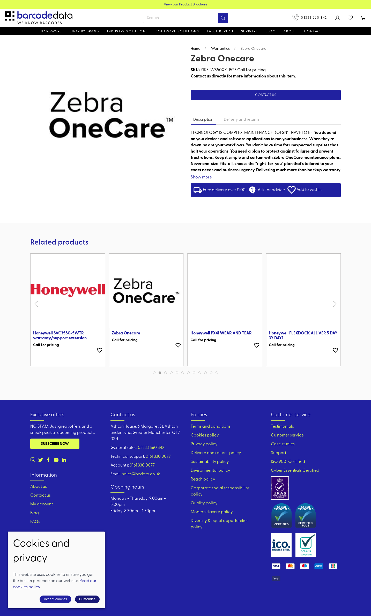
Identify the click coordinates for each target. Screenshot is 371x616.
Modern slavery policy (212, 512)
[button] (350, 18)
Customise (87, 599)
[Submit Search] (223, 18)
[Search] (185, 18)
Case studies (283, 444)
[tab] (154, 372)
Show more (201, 177)
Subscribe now (55, 444)
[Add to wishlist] (99, 350)
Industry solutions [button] (127, 31)
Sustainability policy (210, 462)
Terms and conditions (211, 427)
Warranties (220, 49)
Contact (313, 31)
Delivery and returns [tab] (241, 120)
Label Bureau (220, 31)
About (289, 31)
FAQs (35, 522)
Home (195, 49)
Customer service (287, 435)
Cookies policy (205, 435)
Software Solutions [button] (177, 31)
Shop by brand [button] (84, 31)
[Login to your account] (337, 18)
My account (41, 504)
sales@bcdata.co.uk (141, 474)
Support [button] (249, 31)
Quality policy (204, 503)
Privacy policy (204, 444)
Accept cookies (55, 599)
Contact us (265, 95)
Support (278, 453)
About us (38, 487)
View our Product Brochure (185, 4)
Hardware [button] (51, 31)
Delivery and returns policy (216, 453)
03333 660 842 (309, 17)
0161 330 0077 (158, 457)
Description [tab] (203, 120)
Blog (270, 31)
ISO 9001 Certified (288, 462)
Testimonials (282, 427)
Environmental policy (210, 471)
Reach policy (203, 479)
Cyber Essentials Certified (295, 471)
